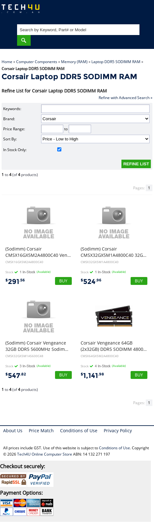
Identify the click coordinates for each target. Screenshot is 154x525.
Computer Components (36, 61)
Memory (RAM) (74, 61)
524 (91, 281)
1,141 (92, 375)
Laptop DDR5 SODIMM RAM (115, 61)
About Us (12, 431)
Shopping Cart (143, 11)
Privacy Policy (118, 431)
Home (7, 61)
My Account (124, 11)
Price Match (41, 431)
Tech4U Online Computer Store (44, 454)
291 (15, 281)
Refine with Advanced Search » (125, 97)
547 (15, 375)
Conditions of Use (78, 431)
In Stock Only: (32, 149)
